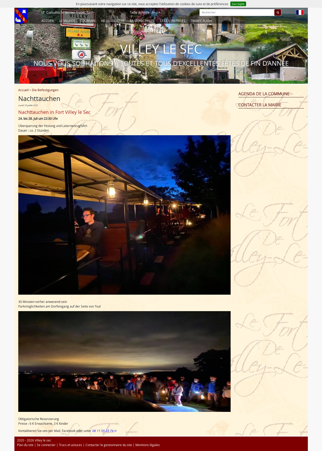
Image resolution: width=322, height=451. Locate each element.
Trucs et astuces (70, 445)
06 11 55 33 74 (103, 431)
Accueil (47, 21)
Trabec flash (69, 12)
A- (159, 12)
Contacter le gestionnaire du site (108, 445)
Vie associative (113, 21)
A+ (154, 12)
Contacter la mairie (259, 105)
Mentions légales (147, 445)
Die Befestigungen (45, 90)
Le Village (67, 21)
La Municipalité (142, 21)
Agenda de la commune (264, 94)
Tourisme (88, 21)
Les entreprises (172, 21)
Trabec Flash (201, 21)
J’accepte (238, 4)
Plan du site (25, 445)
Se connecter (46, 445)
